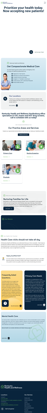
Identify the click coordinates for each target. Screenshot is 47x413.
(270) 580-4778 (4, 403)
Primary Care (7, 156)
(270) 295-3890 (4, 398)
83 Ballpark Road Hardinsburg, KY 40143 (9, 404)
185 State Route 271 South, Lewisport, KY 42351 (11, 400)
